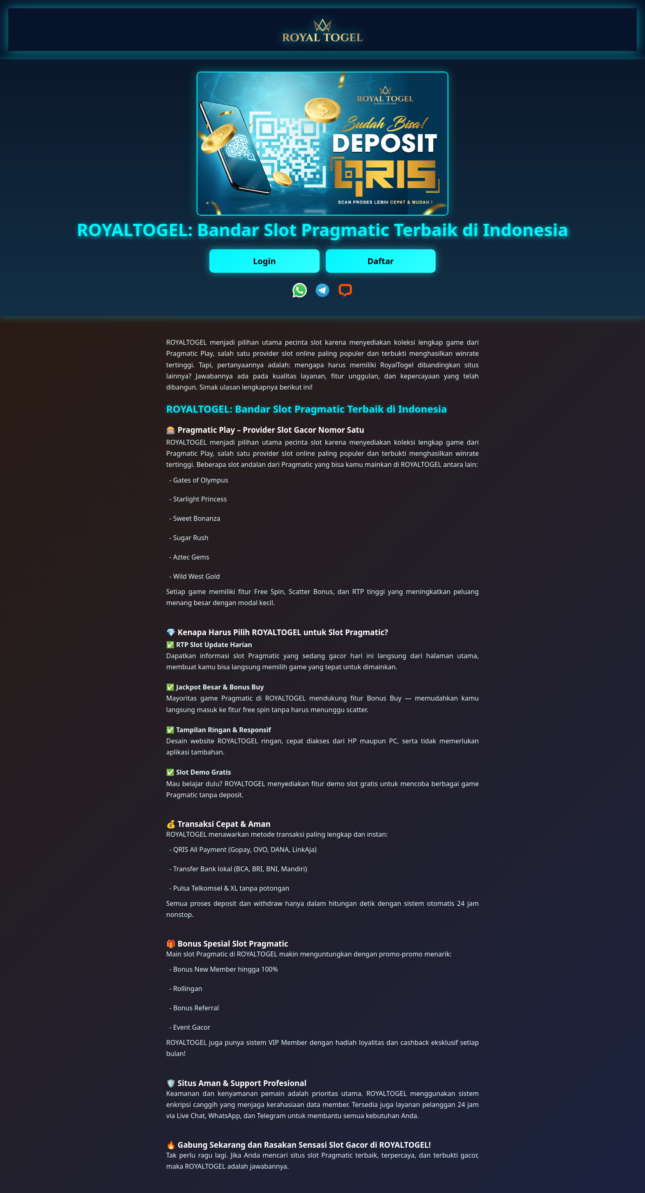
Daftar (380, 261)
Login (264, 261)
